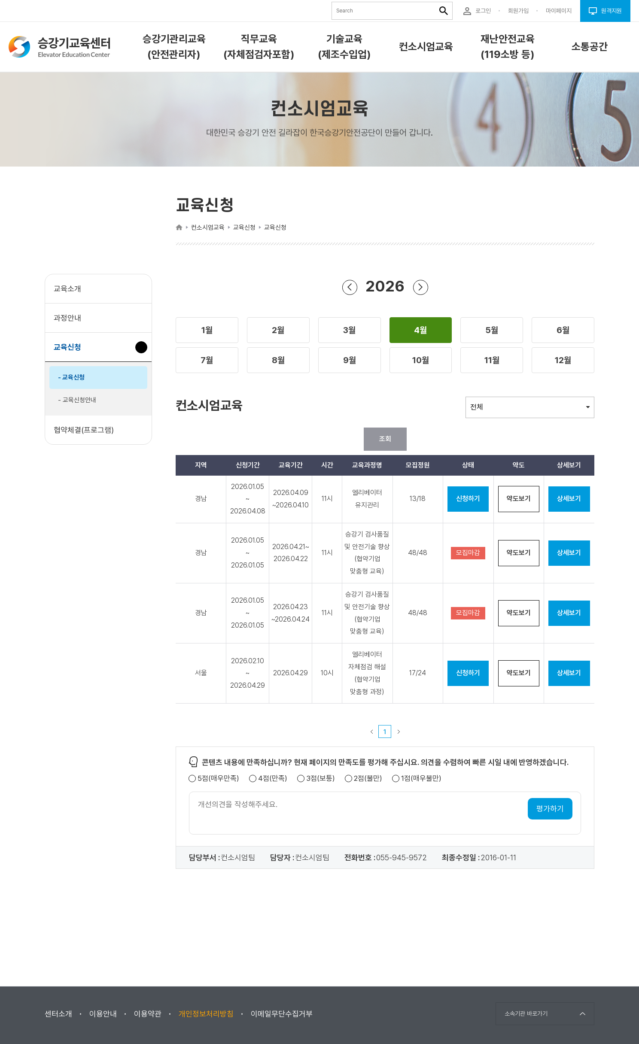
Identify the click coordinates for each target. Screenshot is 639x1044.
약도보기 (519, 499)
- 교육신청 (71, 377)
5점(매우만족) (218, 778)
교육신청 (71, 351)
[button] (207, 330)
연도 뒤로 (349, 287)
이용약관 (147, 1013)
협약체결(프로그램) (84, 429)
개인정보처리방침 (206, 1013)
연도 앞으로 (420, 287)
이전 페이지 (371, 731)
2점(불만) (368, 778)
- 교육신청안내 (77, 400)
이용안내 (103, 1013)
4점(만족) (272, 778)
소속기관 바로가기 (526, 1013)
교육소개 (67, 288)
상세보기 (569, 499)
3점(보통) (320, 778)
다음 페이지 (398, 731)
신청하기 (468, 499)
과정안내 (67, 317)
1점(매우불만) (421, 778)
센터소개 (58, 1013)
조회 (385, 439)
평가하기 (550, 808)
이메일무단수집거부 (282, 1013)
